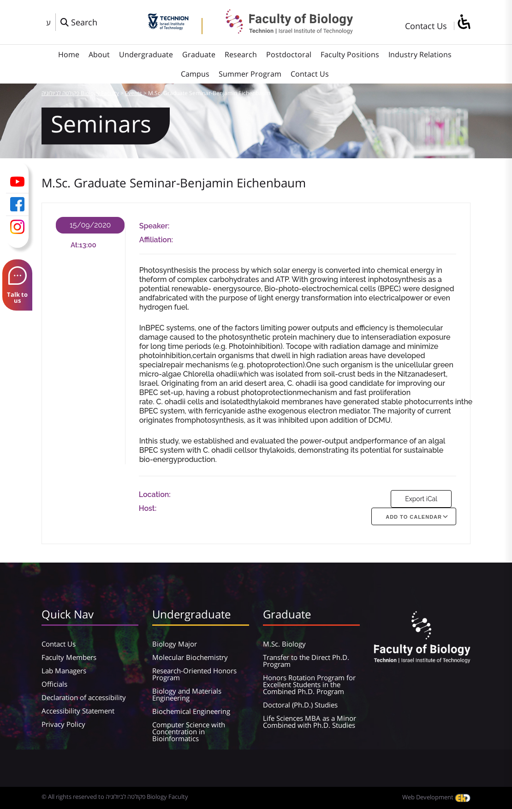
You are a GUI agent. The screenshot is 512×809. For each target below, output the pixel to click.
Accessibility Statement (78, 710)
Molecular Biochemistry (190, 657)
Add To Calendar (414, 517)
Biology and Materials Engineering (186, 694)
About (99, 54)
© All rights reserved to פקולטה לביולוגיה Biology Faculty (115, 796)
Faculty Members (69, 657)
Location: (155, 494)
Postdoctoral (288, 54)
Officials (54, 684)
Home (68, 54)
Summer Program (250, 74)
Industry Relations (420, 54)
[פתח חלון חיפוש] (79, 22)
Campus (195, 74)
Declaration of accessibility (84, 697)
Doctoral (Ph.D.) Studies (300, 704)
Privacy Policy (63, 724)
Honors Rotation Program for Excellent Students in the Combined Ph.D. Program (309, 684)
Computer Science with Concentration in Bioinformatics (188, 731)
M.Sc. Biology (284, 643)
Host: (148, 508)
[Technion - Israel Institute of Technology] (168, 26)
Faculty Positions (350, 54)
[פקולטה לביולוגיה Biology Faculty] (282, 30)
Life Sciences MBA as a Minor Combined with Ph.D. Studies (309, 721)
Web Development (436, 797)
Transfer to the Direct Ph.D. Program (306, 661)
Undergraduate (146, 54)
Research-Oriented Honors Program (194, 674)
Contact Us (426, 25)
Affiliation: (156, 239)
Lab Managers (64, 670)
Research (241, 54)
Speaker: (154, 226)
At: (75, 245)
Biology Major (174, 643)
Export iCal (421, 499)
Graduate (198, 54)
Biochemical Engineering (191, 711)
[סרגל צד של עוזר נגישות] (463, 22)
